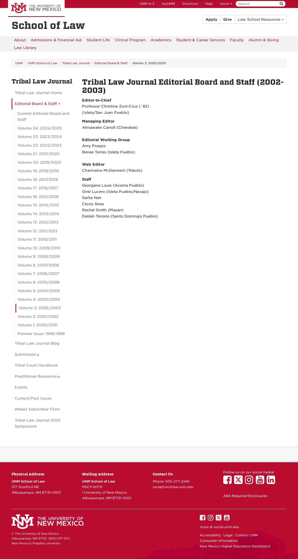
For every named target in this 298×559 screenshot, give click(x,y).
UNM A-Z (147, 4)
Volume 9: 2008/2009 (38, 256)
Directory (190, 4)
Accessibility (210, 535)
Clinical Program (130, 40)
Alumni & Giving (264, 40)
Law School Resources (261, 19)
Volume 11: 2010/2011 (37, 239)
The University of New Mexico (36, 8)
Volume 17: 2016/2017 (37, 188)
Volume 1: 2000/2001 (37, 325)
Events (21, 387)
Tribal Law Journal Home (38, 93)
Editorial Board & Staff (110, 63)
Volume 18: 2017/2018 (37, 179)
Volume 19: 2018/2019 (38, 171)
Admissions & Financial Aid (56, 40)
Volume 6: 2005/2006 (38, 282)
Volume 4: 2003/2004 (38, 299)
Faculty (237, 40)
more (226, 4)
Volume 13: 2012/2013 (38, 222)
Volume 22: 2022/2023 (39, 145)
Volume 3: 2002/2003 (40, 308)
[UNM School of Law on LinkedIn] (272, 482)
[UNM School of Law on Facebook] (228, 482)
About (20, 40)
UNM (19, 63)
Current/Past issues (33, 398)
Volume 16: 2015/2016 (38, 197)
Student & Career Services (200, 40)
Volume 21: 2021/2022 (38, 154)
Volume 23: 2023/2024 (39, 137)
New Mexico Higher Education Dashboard (235, 546)
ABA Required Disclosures (245, 496)
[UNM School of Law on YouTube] (261, 482)
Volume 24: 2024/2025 (39, 128)
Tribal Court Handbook (36, 365)
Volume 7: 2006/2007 (38, 274)
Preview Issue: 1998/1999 (41, 334)
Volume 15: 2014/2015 (38, 205)
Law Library (25, 48)
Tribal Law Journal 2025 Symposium (38, 423)
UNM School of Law (42, 63)
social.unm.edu (226, 527)
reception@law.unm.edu (173, 487)
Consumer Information (219, 541)
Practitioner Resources (36, 376)
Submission (25, 354)
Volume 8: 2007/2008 (38, 265)
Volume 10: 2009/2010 (38, 248)
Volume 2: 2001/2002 (38, 316)
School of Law (48, 25)
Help (209, 4)
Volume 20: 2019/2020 (39, 162)
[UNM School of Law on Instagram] (250, 482)
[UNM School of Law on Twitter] (239, 482)
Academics (161, 40)
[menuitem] (20, 40)
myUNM (168, 4)
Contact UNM (246, 535)
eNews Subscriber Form (37, 409)
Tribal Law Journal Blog (37, 343)
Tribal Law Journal (76, 63)
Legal (228, 535)
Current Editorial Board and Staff (43, 116)
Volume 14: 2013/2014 (38, 214)
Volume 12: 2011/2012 (37, 231)
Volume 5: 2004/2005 (38, 291)
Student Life (98, 40)
